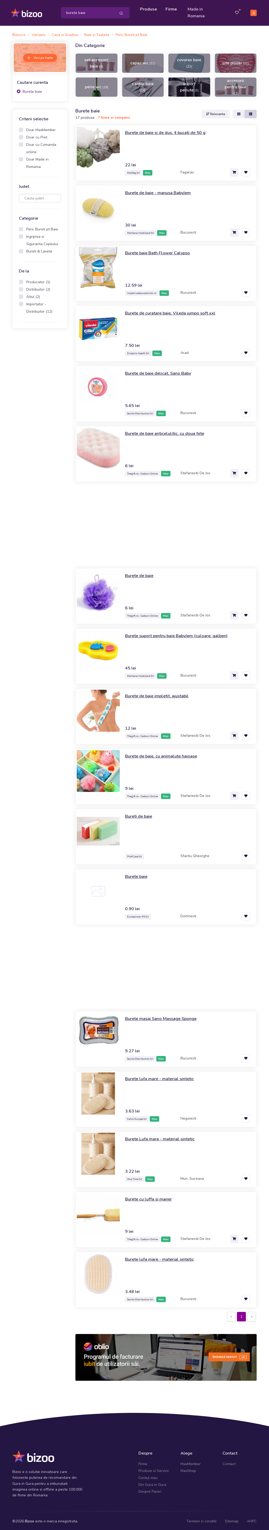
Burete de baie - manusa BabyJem (161, 191)
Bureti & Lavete (39, 249)
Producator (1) (38, 280)
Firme (172, 8)
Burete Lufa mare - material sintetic (162, 1137)
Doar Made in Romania (37, 161)
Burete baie (29, 89)
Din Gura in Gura (152, 1482)
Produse (149, 8)
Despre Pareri (149, 1489)
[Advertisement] (40, 413)
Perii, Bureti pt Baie (42, 227)
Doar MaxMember (41, 128)
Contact (229, 1462)
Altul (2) (33, 295)
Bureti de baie (140, 814)
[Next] (251, 1315)
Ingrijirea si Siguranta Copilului (42, 239)
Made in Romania (196, 12)
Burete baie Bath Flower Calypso (160, 251)
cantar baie (143, 85)
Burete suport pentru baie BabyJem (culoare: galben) (181, 634)
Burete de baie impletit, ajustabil (159, 694)
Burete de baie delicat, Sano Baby (161, 371)
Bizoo (29, 1519)
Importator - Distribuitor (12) (39, 306)
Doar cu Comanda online (41, 147)
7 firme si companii (114, 116)
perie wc (96, 85)
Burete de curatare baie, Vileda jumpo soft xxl (174, 311)
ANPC (252, 1519)
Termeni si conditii (201, 1519)
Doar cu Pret (36, 135)
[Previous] (231, 1315)
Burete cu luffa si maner (150, 1197)
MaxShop (188, 1469)
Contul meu (148, 1476)
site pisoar (235, 61)
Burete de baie (140, 574)
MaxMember (190, 1462)
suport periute (189, 85)
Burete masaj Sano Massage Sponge (164, 1017)
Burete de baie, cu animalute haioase (164, 754)
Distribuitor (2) (38, 287)
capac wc (142, 61)
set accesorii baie (96, 61)
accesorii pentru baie (235, 85)
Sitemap (232, 1519)
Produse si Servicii (153, 1469)
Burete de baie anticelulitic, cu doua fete (168, 432)
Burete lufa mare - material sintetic (162, 1077)
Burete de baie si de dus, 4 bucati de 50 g (169, 131)
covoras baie (189, 61)
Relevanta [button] (215, 112)
